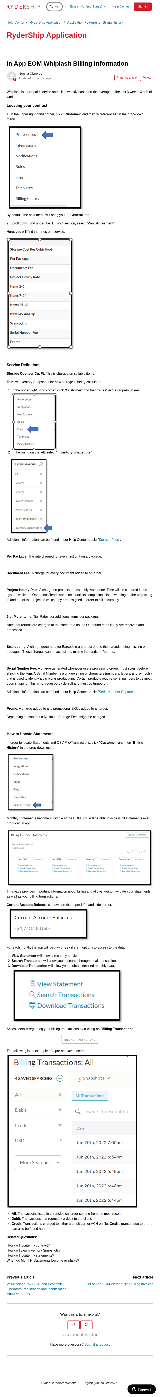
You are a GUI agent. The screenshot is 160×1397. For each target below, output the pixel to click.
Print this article (127, 77)
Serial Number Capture (116, 692)
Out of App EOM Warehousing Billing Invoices (119, 1284)
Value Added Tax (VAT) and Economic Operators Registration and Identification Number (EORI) (36, 1289)
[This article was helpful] (74, 1325)
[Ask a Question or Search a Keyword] (54, 7)
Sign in (143, 6)
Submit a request (97, 1344)
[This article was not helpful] (86, 1325)
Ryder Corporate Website (58, 1383)
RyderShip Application (46, 22)
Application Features (82, 22)
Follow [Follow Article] (146, 77)
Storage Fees (109, 539)
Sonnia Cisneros (30, 73)
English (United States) (88, 6)
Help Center (120, 6)
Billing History (113, 22)
